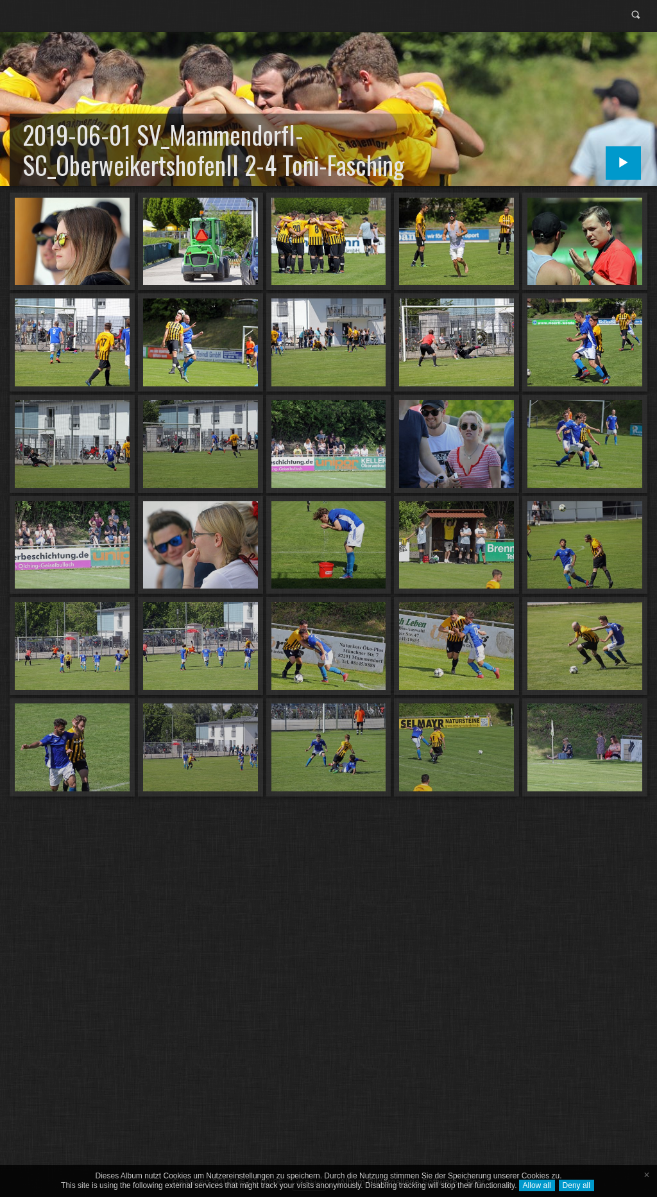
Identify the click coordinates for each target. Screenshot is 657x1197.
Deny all (576, 1185)
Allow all (537, 1185)
